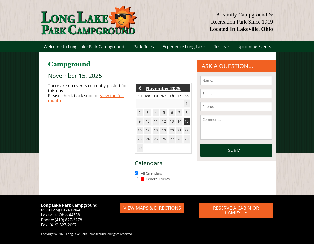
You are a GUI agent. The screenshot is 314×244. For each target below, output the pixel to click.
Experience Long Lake (184, 46)
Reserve (221, 46)
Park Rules (143, 46)
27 (172, 139)
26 (164, 139)
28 (179, 139)
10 (148, 121)
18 (156, 130)
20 (172, 130)
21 (179, 130)
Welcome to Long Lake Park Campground (84, 46)
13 (172, 121)
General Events (155, 179)
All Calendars (151, 173)
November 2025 (163, 88)
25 (156, 139)
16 (140, 130)
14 (179, 121)
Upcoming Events (254, 46)
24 (148, 139)
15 (187, 121)
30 (140, 148)
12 (164, 121)
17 (148, 130)
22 (187, 130)
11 (156, 121)
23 (140, 139)
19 (164, 130)
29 (187, 139)
